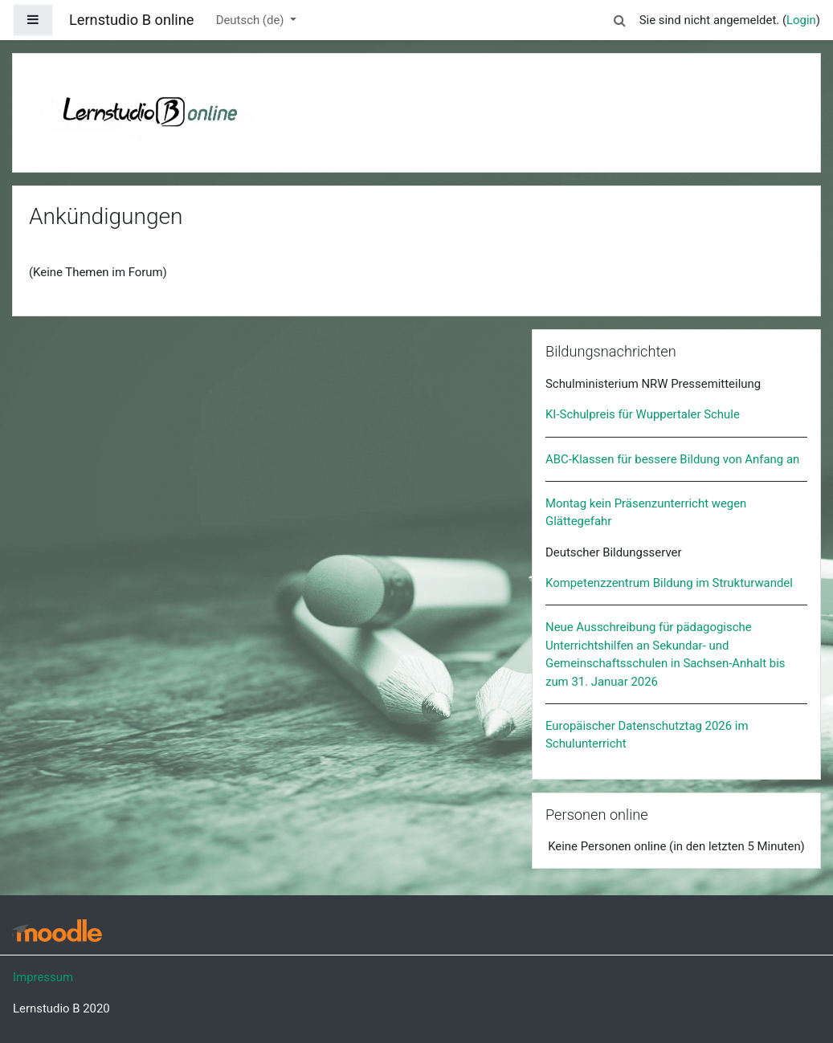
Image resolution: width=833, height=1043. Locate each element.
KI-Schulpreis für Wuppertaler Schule (642, 414)
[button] (620, 18)
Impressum (43, 977)
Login (801, 20)
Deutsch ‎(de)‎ (251, 20)
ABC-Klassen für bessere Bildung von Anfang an (672, 459)
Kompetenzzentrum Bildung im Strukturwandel (669, 583)
